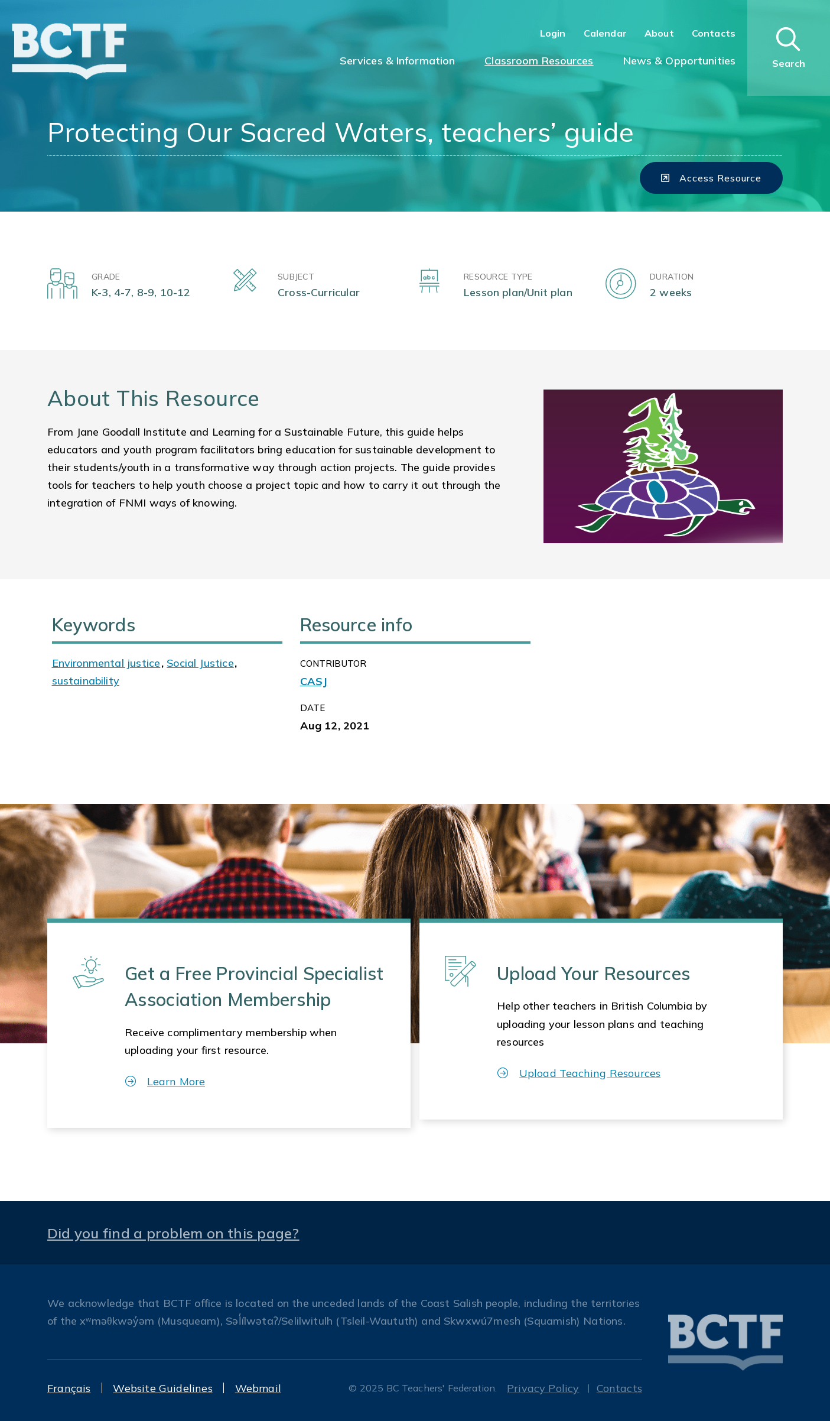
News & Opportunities (679, 60)
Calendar (605, 33)
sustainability (86, 680)
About (659, 33)
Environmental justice (106, 663)
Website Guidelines (162, 1388)
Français (68, 1388)
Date (313, 707)
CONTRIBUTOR (333, 663)
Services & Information (397, 60)
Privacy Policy (543, 1388)
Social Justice (200, 663)
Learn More (165, 1081)
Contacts (713, 33)
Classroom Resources (538, 60)
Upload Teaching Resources (578, 1073)
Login (553, 33)
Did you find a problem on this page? (173, 1233)
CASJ (314, 681)
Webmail (258, 1388)
